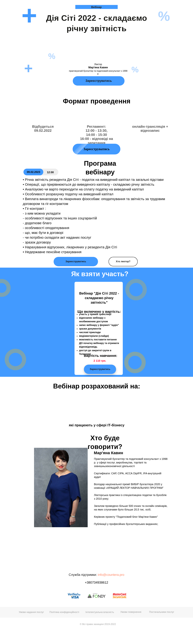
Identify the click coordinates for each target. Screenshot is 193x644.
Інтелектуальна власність (100, 612)
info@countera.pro (111, 574)
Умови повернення (130, 612)
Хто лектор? (123, 261)
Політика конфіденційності (64, 612)
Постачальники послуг (161, 612)
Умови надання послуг (31, 612)
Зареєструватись (99, 81)
